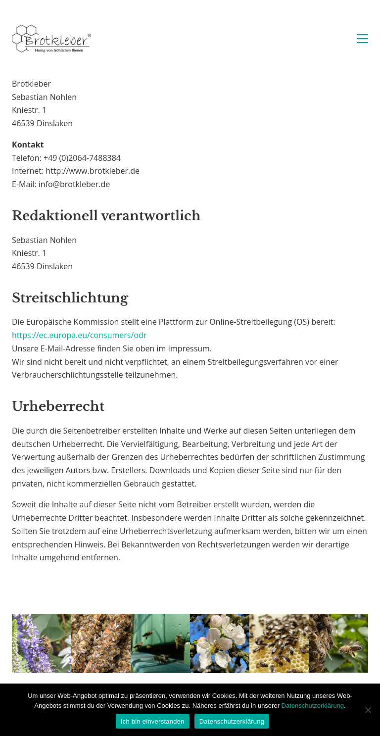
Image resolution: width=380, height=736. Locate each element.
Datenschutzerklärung (313, 705)
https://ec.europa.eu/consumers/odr (79, 335)
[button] (362, 39)
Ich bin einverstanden (153, 721)
